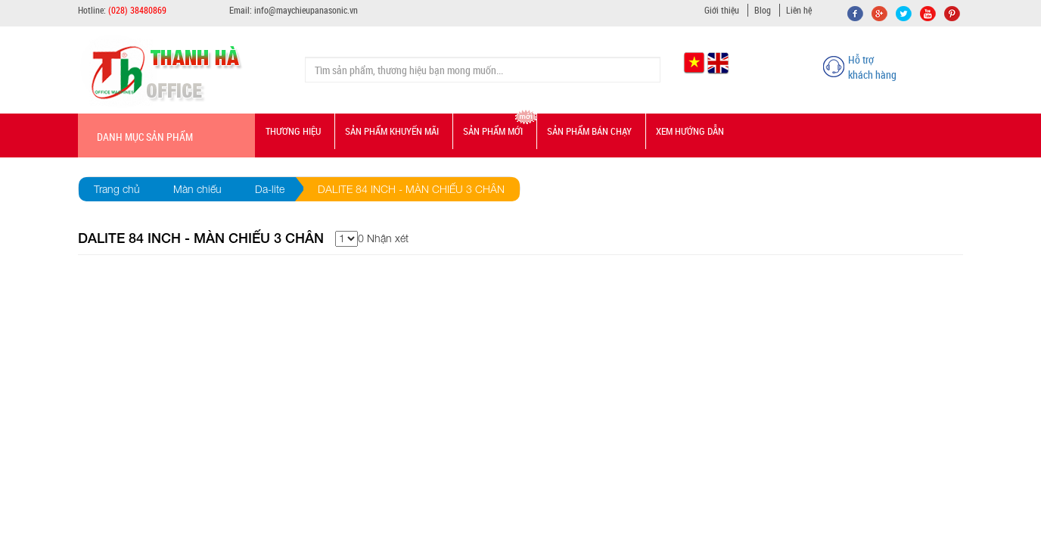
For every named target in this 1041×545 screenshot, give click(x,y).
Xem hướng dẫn (690, 131)
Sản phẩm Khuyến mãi (392, 131)
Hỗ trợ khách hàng (872, 67)
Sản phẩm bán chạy (589, 131)
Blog (762, 10)
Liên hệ (799, 10)
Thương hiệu (293, 131)
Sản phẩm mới (493, 131)
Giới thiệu (721, 10)
